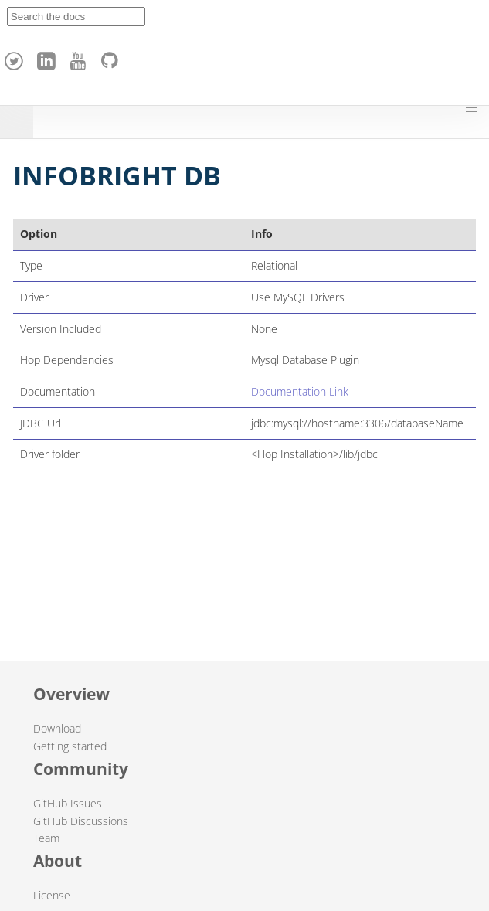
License (51, 895)
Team (46, 838)
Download (57, 728)
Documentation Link (299, 391)
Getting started (70, 746)
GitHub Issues (67, 803)
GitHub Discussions (80, 821)
